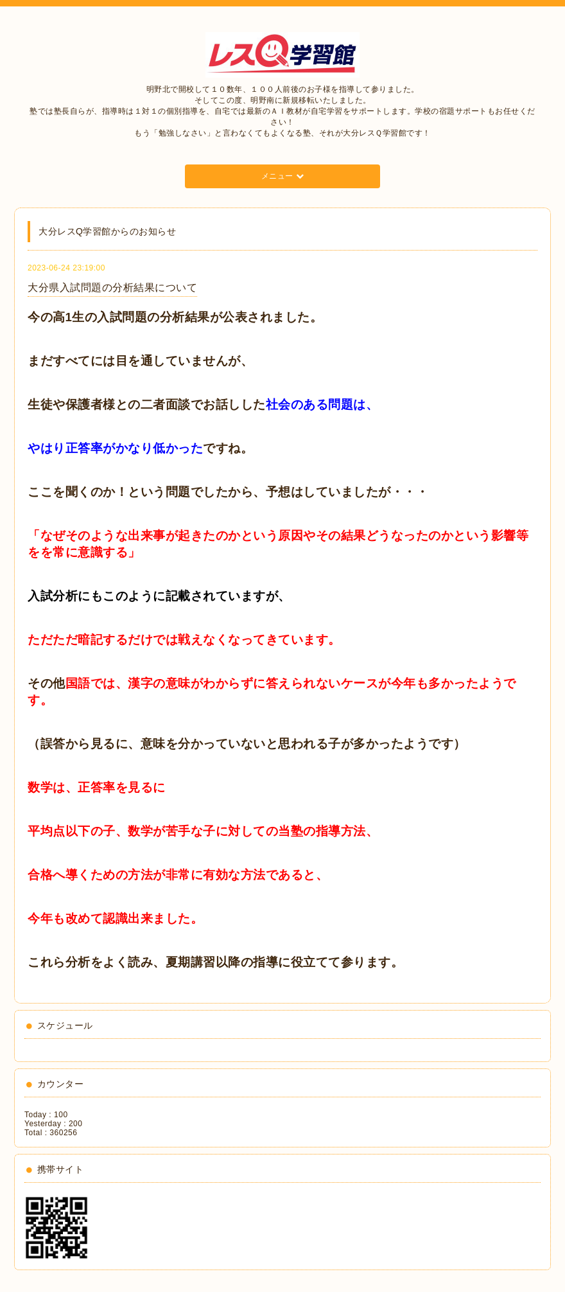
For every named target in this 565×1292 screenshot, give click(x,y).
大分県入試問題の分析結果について (112, 287)
